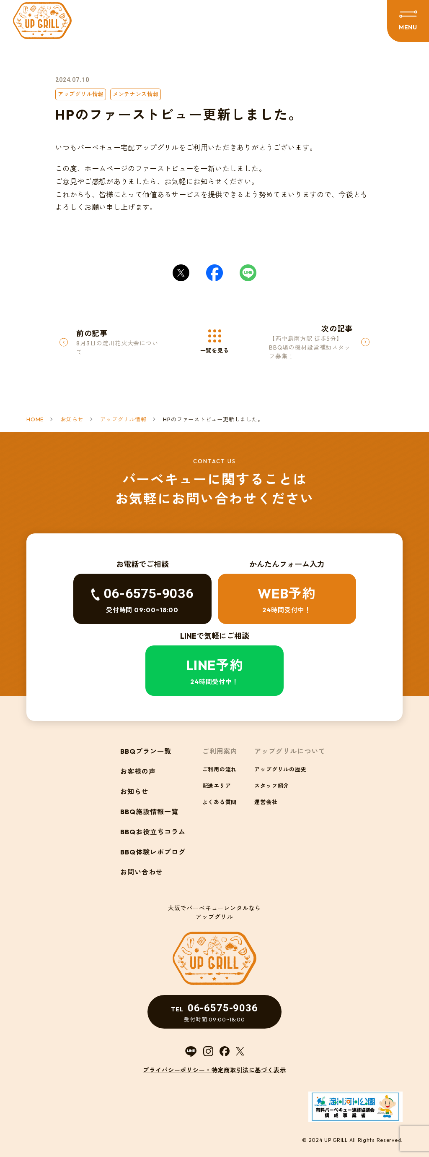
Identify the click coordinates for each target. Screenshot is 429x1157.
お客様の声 (138, 771)
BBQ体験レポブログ (153, 852)
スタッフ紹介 (271, 785)
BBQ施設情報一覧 (149, 811)
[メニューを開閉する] (408, 21)
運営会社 (265, 802)
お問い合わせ (141, 872)
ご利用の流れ (219, 769)
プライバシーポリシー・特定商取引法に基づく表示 (214, 1070)
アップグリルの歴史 (280, 769)
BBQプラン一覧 (145, 751)
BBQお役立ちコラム (153, 832)
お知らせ (134, 791)
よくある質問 (219, 802)
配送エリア (216, 785)
